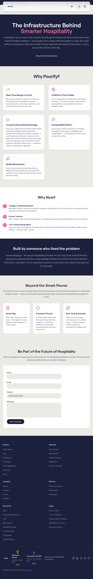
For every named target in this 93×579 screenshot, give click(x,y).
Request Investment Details (46, 56)
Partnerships (54, 490)
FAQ (4, 519)
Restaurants (53, 453)
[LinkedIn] (77, 558)
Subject (10, 392)
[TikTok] (89, 558)
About (5, 486)
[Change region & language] (73, 6)
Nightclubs (53, 462)
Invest (5, 494)
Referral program (55, 486)
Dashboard (7, 458)
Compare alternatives (11, 515)
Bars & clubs (53, 449)
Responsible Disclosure (58, 519)
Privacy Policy (54, 510)
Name (9, 373)
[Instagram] (73, 558)
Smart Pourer (8, 449)
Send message (15, 422)
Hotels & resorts (55, 458)
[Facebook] (81, 558)
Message (10, 402)
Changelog (7, 535)
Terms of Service (55, 515)
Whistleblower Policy (57, 523)
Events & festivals (55, 466)
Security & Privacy (56, 527)
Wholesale (53, 494)
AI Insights (7, 462)
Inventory (6, 470)
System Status (8, 539)
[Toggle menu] (84, 6)
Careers (6, 490)
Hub (4, 453)
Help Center (7, 523)
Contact (6, 498)
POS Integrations (9, 466)
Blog (4, 510)
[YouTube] (85, 558)
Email (9, 382)
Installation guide (9, 527)
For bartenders (8, 531)
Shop (5, 474)
